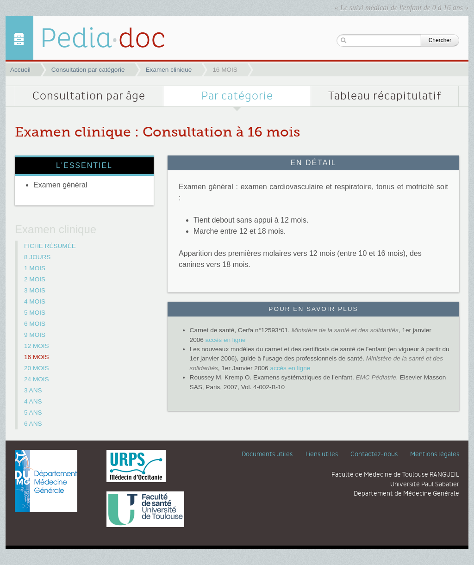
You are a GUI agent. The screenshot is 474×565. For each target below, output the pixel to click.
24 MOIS (36, 379)
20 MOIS (36, 368)
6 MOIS (34, 323)
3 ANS (33, 390)
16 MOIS (36, 357)
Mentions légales (434, 454)
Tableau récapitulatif (384, 96)
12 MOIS (36, 345)
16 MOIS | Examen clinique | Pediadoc (96, 38)
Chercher (440, 40)
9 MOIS (34, 334)
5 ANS (33, 412)
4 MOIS (34, 301)
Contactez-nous (374, 454)
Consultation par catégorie (88, 69)
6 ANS (33, 423)
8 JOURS (37, 257)
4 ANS (33, 401)
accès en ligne (226, 339)
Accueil (20, 69)
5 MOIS (34, 312)
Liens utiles (322, 454)
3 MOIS (34, 290)
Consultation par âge (88, 96)
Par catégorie (237, 96)
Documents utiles (267, 454)
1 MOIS (34, 268)
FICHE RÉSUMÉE (50, 245)
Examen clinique (169, 69)
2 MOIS (34, 279)
